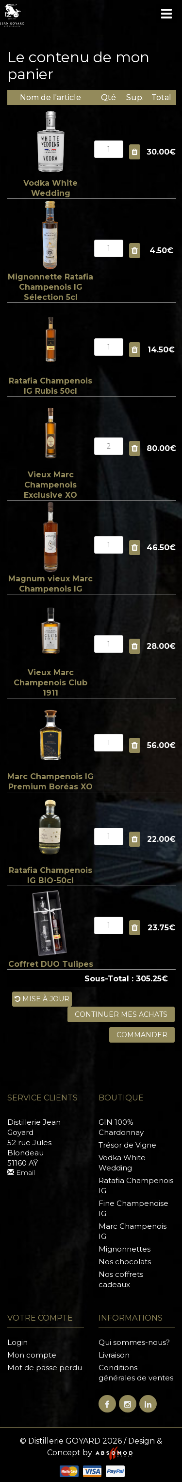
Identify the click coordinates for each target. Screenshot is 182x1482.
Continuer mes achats (121, 1014)
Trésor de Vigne (127, 1145)
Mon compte (31, 1355)
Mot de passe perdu (44, 1367)
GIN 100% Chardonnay (121, 1127)
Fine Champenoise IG (133, 1208)
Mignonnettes (124, 1249)
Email (21, 1172)
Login (17, 1342)
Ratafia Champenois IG (136, 1185)
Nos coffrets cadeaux (121, 1279)
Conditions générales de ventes (136, 1372)
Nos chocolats (125, 1261)
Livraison (114, 1355)
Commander (141, 1034)
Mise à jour (42, 998)
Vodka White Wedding (122, 1162)
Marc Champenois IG (132, 1231)
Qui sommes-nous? (134, 1342)
